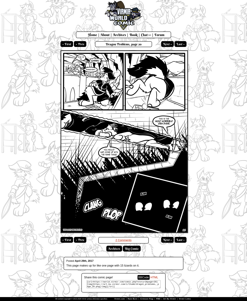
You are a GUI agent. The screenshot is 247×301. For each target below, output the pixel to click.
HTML (154, 277)
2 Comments (123, 240)
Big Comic (132, 249)
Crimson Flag (146, 299)
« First (66, 44)
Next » (167, 44)
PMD (158, 299)
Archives (119, 35)
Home (92, 35)
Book (133, 35)
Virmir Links (185, 299)
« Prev (80, 44)
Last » (180, 44)
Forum (159, 35)
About (105, 35)
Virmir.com (119, 299)
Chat (146, 35)
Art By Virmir (169, 299)
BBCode (143, 277)
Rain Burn (133, 299)
